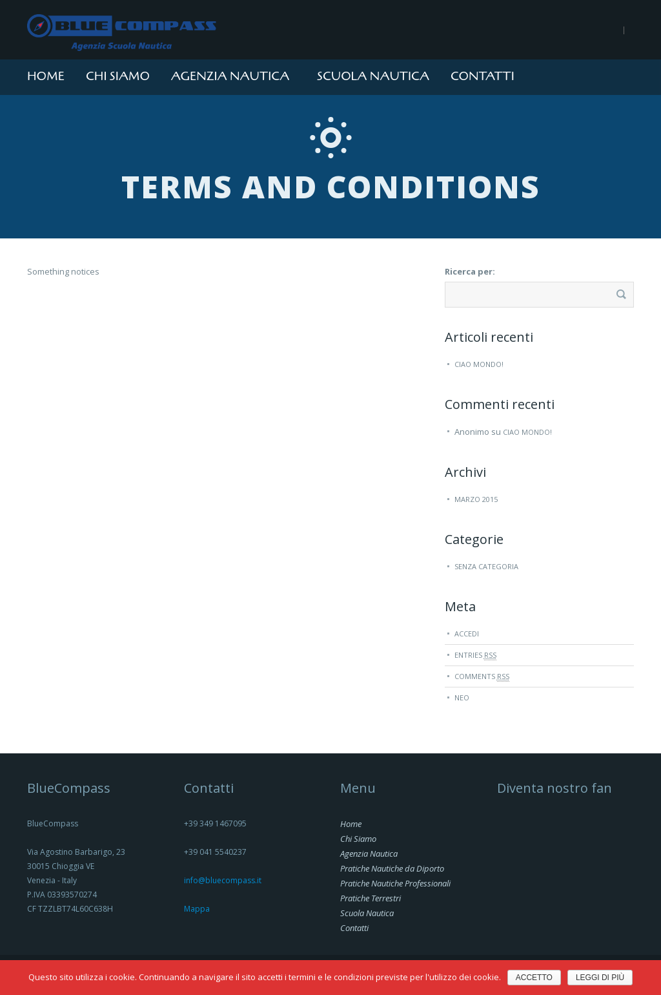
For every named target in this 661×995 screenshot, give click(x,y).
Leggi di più (600, 977)
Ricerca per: (470, 271)
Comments (481, 676)
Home (46, 76)
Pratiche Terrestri (370, 898)
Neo (461, 697)
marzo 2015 (476, 499)
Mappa (197, 908)
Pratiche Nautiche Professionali (395, 883)
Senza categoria (486, 566)
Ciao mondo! (478, 364)
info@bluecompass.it (222, 880)
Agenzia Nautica (230, 76)
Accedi (466, 633)
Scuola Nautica (373, 76)
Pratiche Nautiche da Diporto (392, 868)
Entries (475, 655)
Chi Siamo (118, 76)
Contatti (482, 76)
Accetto (534, 977)
